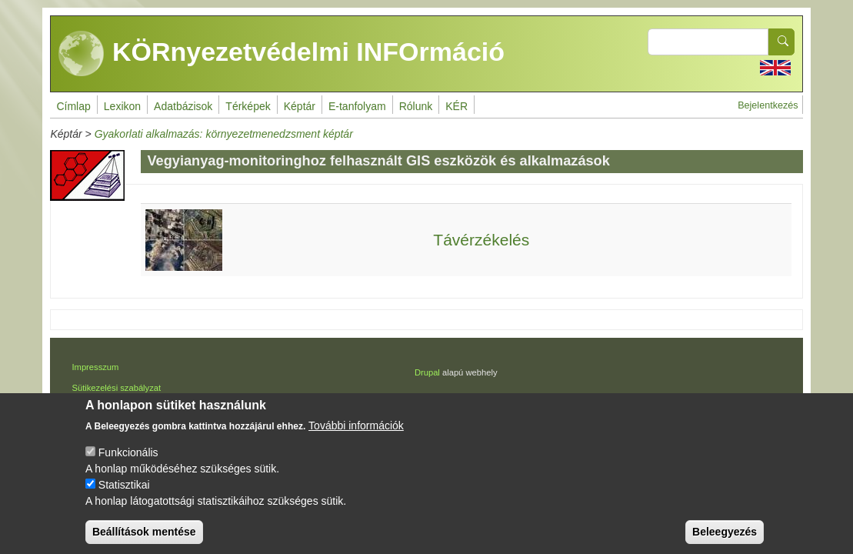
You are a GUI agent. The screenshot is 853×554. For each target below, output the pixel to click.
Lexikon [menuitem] (122, 106)
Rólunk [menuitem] (416, 106)
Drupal (427, 372)
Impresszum (95, 367)
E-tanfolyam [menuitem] (357, 106)
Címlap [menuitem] (73, 106)
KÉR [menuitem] (456, 106)
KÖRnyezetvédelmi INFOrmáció (281, 54)
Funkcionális (128, 465)
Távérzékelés (481, 240)
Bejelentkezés (768, 105)
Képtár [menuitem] (299, 106)
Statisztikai (124, 498)
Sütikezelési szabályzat (116, 387)
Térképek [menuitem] (247, 106)
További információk (356, 438)
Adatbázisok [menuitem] (183, 106)
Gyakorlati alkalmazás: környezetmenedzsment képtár (224, 134)
